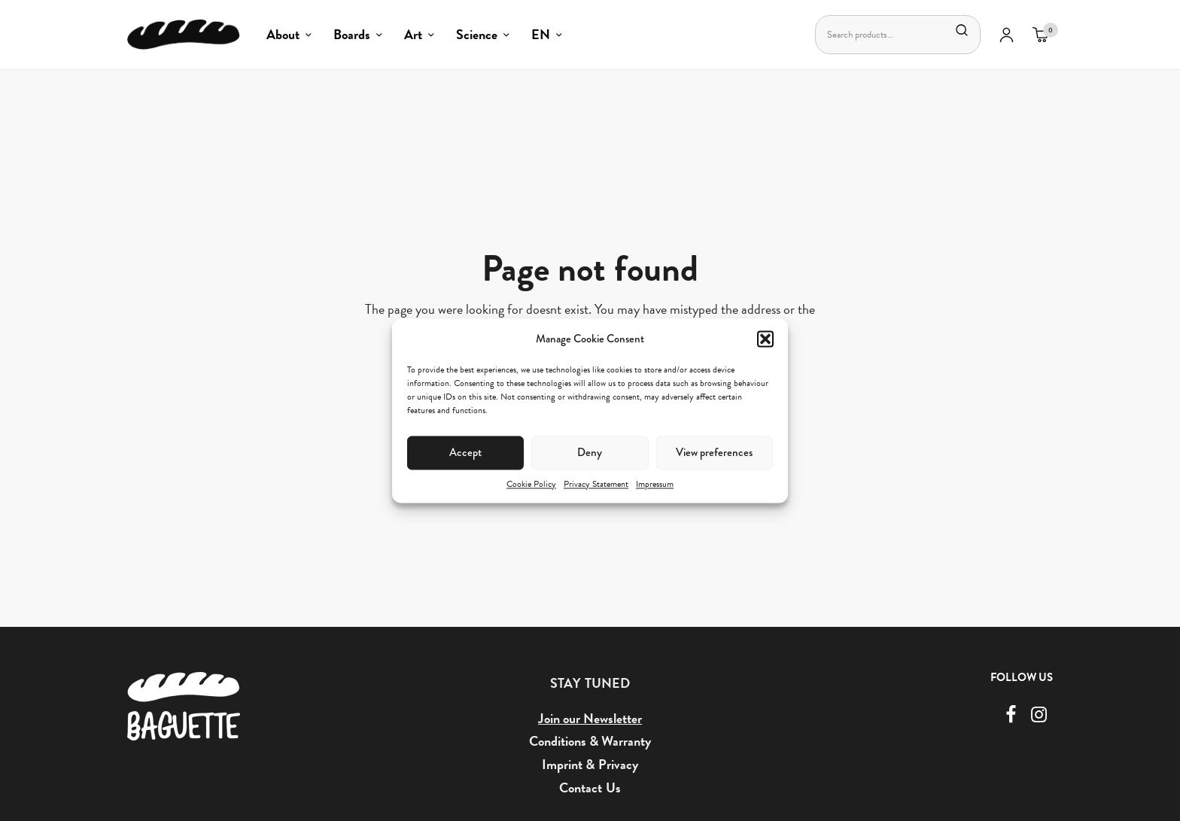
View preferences (714, 452)
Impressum (655, 484)
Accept (465, 452)
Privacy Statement (596, 484)
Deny (589, 452)
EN (540, 34)
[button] (765, 338)
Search (962, 30)
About (283, 34)
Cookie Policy (531, 484)
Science (476, 34)
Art (413, 34)
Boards (351, 34)
